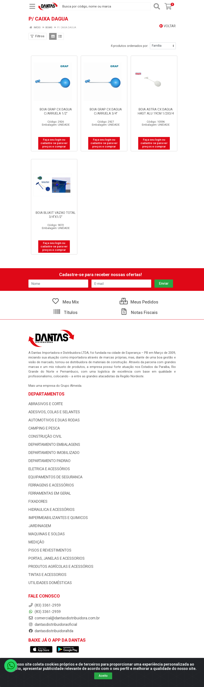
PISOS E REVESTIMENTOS (49, 550)
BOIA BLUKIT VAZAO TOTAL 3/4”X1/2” (56, 215)
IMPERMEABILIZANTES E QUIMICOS (58, 518)
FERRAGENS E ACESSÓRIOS (51, 485)
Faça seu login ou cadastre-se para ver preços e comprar (54, 143)
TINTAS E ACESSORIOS (47, 574)
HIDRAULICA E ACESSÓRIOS (51, 509)
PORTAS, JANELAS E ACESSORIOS (56, 558)
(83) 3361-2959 (44, 612)
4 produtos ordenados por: (129, 46)
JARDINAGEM (39, 526)
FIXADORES (37, 501)
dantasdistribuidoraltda (50, 631)
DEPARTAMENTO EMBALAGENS (54, 444)
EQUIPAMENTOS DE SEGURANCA (55, 477)
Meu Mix (65, 302)
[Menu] (32, 6)
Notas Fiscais (139, 312)
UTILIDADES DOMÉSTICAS (50, 583)
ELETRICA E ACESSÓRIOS (49, 469)
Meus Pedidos (139, 302)
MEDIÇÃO (36, 542)
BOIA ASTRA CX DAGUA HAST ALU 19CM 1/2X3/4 (156, 111)
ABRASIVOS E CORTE (45, 404)
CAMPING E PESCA (44, 428)
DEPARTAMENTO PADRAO (49, 461)
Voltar (167, 26)
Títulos (65, 312)
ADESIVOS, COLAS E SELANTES (54, 412)
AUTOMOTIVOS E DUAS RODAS (54, 420)
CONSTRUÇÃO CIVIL (45, 436)
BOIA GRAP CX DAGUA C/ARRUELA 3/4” (106, 111)
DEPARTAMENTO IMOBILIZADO (53, 453)
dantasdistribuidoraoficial (52, 624)
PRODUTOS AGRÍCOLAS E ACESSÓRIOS (60, 566)
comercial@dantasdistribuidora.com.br (64, 618)
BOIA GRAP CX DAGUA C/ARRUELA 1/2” (56, 111)
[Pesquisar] (157, 6)
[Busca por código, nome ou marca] (105, 6)
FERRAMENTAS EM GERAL (49, 493)
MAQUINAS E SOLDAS (46, 534)
